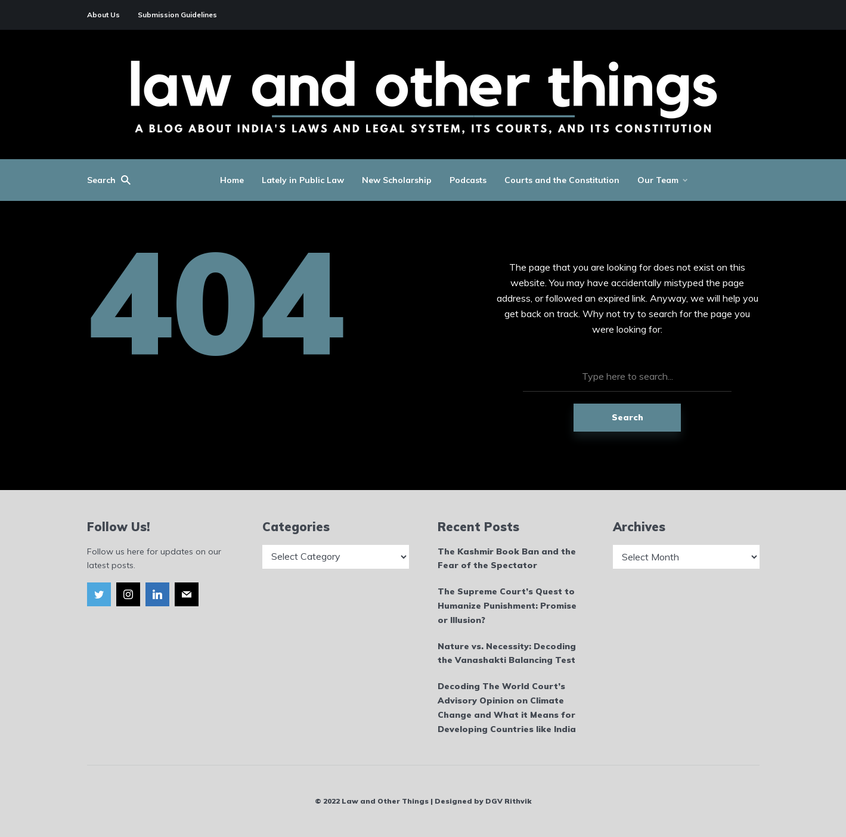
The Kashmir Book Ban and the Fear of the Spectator (507, 558)
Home (232, 180)
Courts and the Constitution (561, 180)
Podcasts (468, 180)
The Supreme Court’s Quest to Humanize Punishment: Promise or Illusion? (507, 605)
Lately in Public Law (303, 180)
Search (627, 417)
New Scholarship (397, 180)
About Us (103, 14)
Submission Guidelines (177, 14)
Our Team (657, 180)
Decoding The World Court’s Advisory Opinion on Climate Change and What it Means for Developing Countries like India (507, 707)
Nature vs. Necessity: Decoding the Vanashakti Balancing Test (507, 653)
